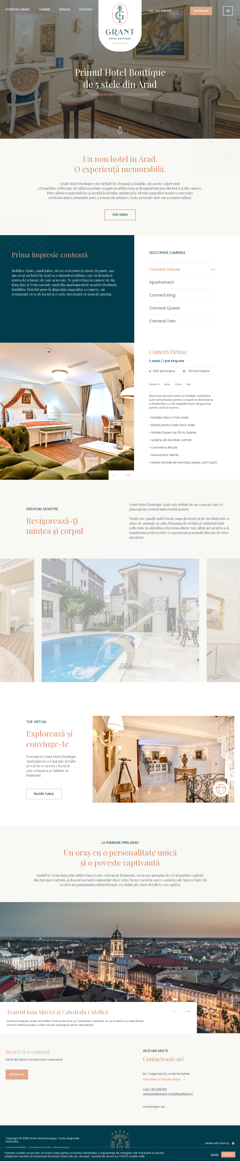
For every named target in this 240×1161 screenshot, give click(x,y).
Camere (44, 9)
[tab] (187, 269)
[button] (115, 475)
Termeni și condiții (40, 1147)
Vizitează (86, 9)
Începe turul (44, 794)
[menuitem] (228, 11)
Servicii (64, 9)
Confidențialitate (16, 1147)
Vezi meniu (149, 678)
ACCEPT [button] (228, 1154)
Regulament (61, 1147)
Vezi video (120, 214)
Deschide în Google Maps (164, 1079)
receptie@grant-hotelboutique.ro (168, 1094)
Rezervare (201, 11)
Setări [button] (214, 1154)
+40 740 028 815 (159, 11)
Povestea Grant (18, 9)
